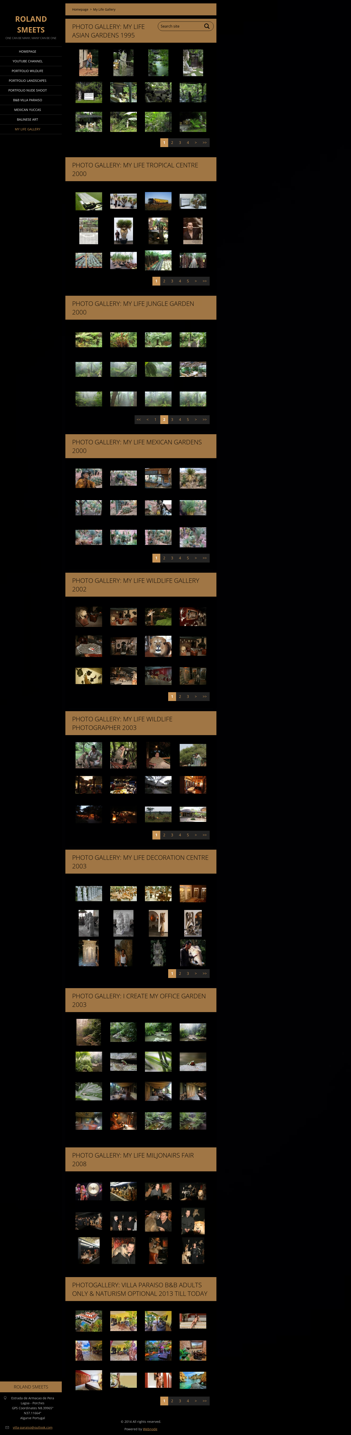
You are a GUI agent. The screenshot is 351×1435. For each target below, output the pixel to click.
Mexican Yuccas (27, 110)
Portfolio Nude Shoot (27, 90)
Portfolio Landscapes (27, 80)
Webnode (150, 1429)
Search (207, 26)
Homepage (27, 51)
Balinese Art (27, 119)
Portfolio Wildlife (27, 71)
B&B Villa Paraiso (27, 100)
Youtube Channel (28, 61)
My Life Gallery (27, 129)
